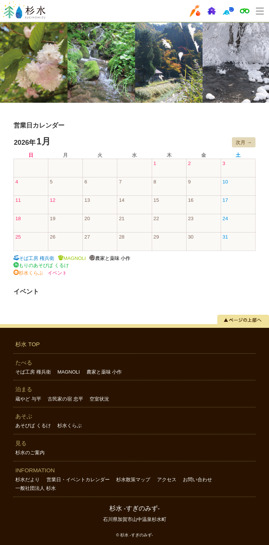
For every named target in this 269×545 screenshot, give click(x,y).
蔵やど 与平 (28, 399)
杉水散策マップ (133, 479)
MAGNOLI (68, 372)
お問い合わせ (197, 479)
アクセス (166, 479)
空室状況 (99, 399)
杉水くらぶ (69, 425)
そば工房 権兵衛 (33, 372)
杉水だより (27, 479)
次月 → (244, 142)
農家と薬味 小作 (104, 372)
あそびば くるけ (33, 425)
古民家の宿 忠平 (65, 399)
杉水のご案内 (30, 452)
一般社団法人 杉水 (35, 488)
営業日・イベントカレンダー (78, 479)
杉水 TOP (27, 344)
